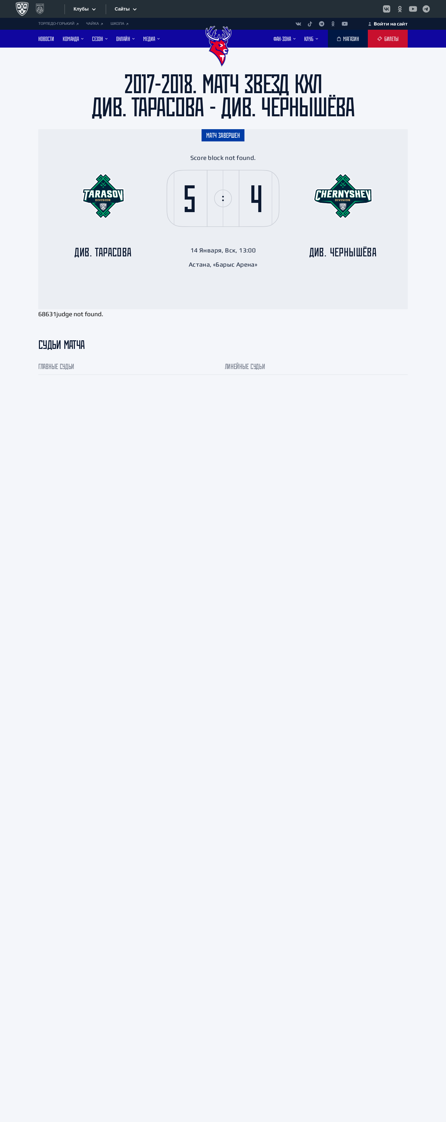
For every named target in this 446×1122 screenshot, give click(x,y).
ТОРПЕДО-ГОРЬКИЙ (58, 23)
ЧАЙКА (94, 23)
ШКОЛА (119, 23)
